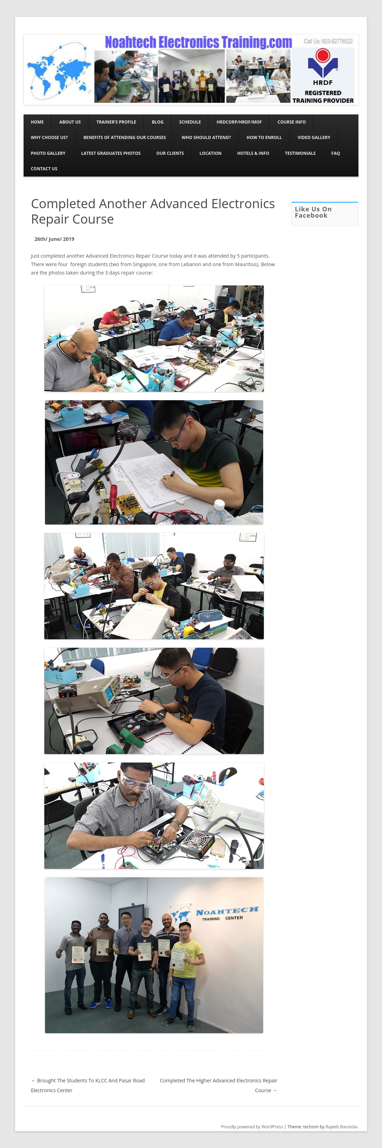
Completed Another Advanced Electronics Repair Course (153, 211)
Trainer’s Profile (116, 122)
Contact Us (44, 169)
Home (37, 122)
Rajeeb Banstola (341, 1127)
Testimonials (300, 153)
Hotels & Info (253, 153)
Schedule (190, 122)
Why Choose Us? (49, 137)
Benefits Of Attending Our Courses (124, 137)
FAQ (335, 153)
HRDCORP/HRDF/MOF (239, 122)
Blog (158, 122)
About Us (70, 122)
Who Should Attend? (206, 137)
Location (210, 153)
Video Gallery (314, 137)
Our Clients (170, 153)
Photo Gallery (48, 153)
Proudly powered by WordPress (252, 1127)
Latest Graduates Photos (111, 153)
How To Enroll (264, 137)
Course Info (292, 122)
